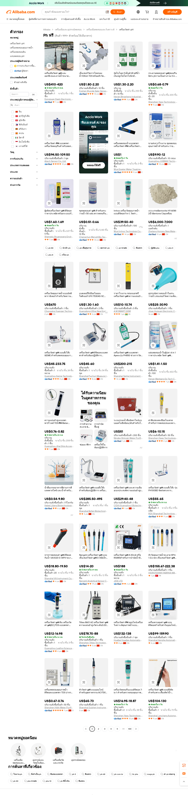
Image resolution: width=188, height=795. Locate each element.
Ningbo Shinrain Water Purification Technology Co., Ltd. (128, 438)
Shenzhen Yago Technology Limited (162, 102)
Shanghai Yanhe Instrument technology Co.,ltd (128, 376)
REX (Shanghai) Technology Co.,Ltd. (162, 513)
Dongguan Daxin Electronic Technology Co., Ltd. (58, 99)
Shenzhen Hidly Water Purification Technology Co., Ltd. (58, 707)
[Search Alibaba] (74, 12)
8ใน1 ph (64, 255)
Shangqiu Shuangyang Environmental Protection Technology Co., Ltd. (58, 236)
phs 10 (47, 781)
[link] (184, 765)
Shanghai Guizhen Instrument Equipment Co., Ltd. (93, 707)
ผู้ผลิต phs (153, 248)
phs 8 (49, 255)
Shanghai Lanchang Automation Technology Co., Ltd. (162, 715)
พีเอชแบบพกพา (55, 774)
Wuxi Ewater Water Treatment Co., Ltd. (128, 169)
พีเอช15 (137, 248)
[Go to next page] (136, 729)
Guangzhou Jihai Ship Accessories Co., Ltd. (58, 446)
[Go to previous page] (86, 729)
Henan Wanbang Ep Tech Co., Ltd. (162, 379)
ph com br (117, 774)
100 (129, 729)
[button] (107, 12)
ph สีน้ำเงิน (63, 781)
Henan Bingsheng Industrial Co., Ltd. (128, 96)
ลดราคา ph (103, 248)
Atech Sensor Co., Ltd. (55, 161)
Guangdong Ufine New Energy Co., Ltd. (93, 311)
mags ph (149, 774)
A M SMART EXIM (122, 311)
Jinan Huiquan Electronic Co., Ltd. (162, 311)
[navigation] (23, 379)
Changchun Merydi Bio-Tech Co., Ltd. (93, 237)
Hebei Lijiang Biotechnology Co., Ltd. (58, 505)
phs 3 (169, 248)
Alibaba (46, 29)
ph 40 (14, 781)
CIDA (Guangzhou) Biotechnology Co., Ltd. (128, 505)
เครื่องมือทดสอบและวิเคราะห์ (100, 29)
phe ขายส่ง (30, 781)
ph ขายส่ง (121, 248)
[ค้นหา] (117, 11)
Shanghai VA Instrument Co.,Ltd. (58, 578)
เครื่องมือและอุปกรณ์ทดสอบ (68, 29)
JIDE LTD (118, 581)
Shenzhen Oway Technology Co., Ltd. (162, 438)
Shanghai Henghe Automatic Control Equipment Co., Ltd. (162, 640)
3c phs (133, 774)
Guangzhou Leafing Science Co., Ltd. (58, 648)
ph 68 (101, 774)
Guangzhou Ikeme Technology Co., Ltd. (58, 376)
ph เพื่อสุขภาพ (83, 248)
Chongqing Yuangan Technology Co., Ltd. (58, 311)
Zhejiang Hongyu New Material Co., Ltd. (162, 231)
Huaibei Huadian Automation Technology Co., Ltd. (128, 640)
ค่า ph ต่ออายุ (168, 774)
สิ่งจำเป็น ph (34, 774)
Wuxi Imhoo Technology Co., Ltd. (128, 231)
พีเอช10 (86, 774)
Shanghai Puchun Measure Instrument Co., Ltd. (93, 376)
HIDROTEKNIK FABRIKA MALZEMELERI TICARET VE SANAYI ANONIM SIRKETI (162, 573)
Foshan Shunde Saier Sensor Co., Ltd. (93, 91)
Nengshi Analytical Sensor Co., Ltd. (93, 581)
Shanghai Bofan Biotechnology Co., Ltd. (93, 511)
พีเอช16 (80, 781)
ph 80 (49, 248)
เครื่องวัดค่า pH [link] (126, 29)
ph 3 (72, 774)
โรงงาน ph (16, 774)
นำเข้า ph (64, 248)
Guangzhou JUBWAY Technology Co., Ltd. (162, 161)
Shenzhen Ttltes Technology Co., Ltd (93, 642)
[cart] (147, 12)
